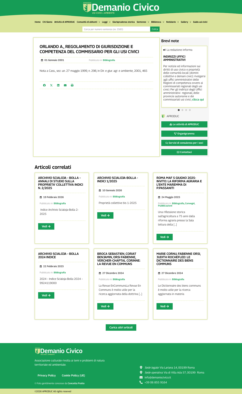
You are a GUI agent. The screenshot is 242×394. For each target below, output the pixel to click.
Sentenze (143, 22)
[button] (44, 85)
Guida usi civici (200, 22)
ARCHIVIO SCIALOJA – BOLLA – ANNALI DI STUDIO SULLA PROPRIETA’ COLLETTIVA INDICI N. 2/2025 (60, 183)
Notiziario (172, 22)
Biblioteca (157, 22)
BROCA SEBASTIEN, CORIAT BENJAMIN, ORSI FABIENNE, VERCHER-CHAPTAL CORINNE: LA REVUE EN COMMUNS (118, 259)
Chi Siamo (47, 22)
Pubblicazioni (165, 205)
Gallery (186, 22)
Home (38, 22)
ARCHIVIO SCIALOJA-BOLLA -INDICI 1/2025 (117, 179)
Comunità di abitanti (88, 22)
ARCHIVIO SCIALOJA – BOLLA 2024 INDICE (58, 255)
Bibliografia (109, 60)
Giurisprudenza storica (124, 22)
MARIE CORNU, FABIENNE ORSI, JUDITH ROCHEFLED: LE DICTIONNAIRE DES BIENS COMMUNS (178, 259)
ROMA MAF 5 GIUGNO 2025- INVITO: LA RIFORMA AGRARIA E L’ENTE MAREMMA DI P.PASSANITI (179, 183)
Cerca (155, 29)
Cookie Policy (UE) (73, 375)
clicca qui (198, 99)
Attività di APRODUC (64, 22)
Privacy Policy (47, 375)
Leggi (106, 22)
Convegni (190, 203)
